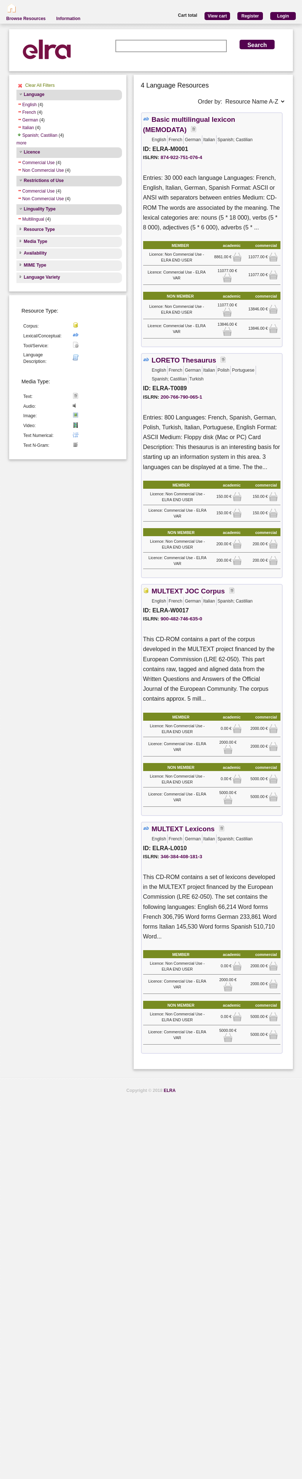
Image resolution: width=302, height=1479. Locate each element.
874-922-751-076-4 (181, 157)
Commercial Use (38, 162)
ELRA (170, 1090)
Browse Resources (26, 18)
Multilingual (33, 219)
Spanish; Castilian (39, 135)
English (29, 104)
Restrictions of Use (44, 180)
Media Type (35, 241)
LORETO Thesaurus (184, 360)
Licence (32, 152)
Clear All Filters (40, 85)
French (29, 112)
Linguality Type (40, 209)
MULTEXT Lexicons (183, 829)
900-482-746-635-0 (181, 619)
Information (68, 18)
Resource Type (39, 229)
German (30, 120)
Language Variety (42, 277)
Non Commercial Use (43, 170)
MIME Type (35, 265)
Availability (35, 253)
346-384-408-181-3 (181, 856)
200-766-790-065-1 (181, 397)
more (21, 143)
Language (34, 94)
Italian (28, 127)
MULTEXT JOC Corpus (188, 591)
